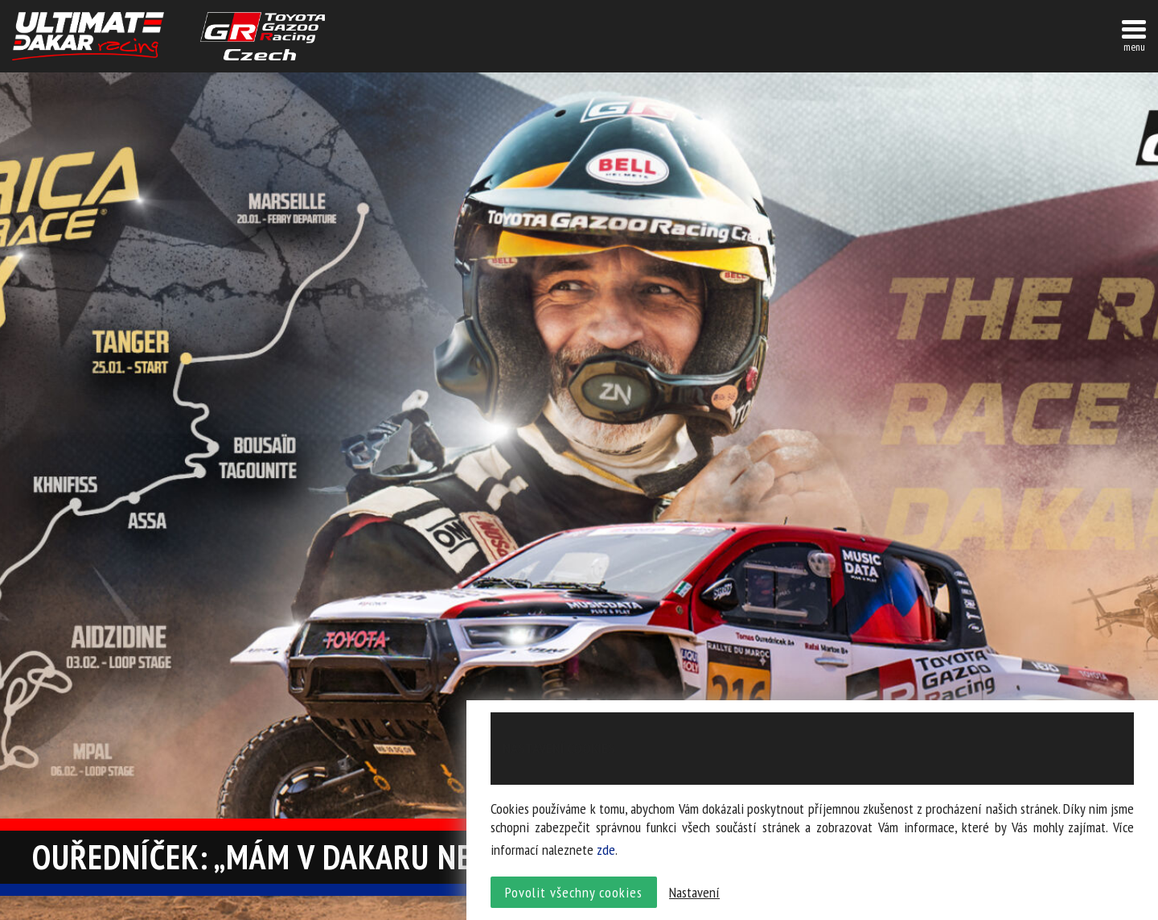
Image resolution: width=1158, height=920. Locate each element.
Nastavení (694, 892)
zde (606, 849)
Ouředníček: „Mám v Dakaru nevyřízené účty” (360, 857)
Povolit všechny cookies (574, 892)
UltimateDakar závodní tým (88, 36)
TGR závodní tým (262, 36)
